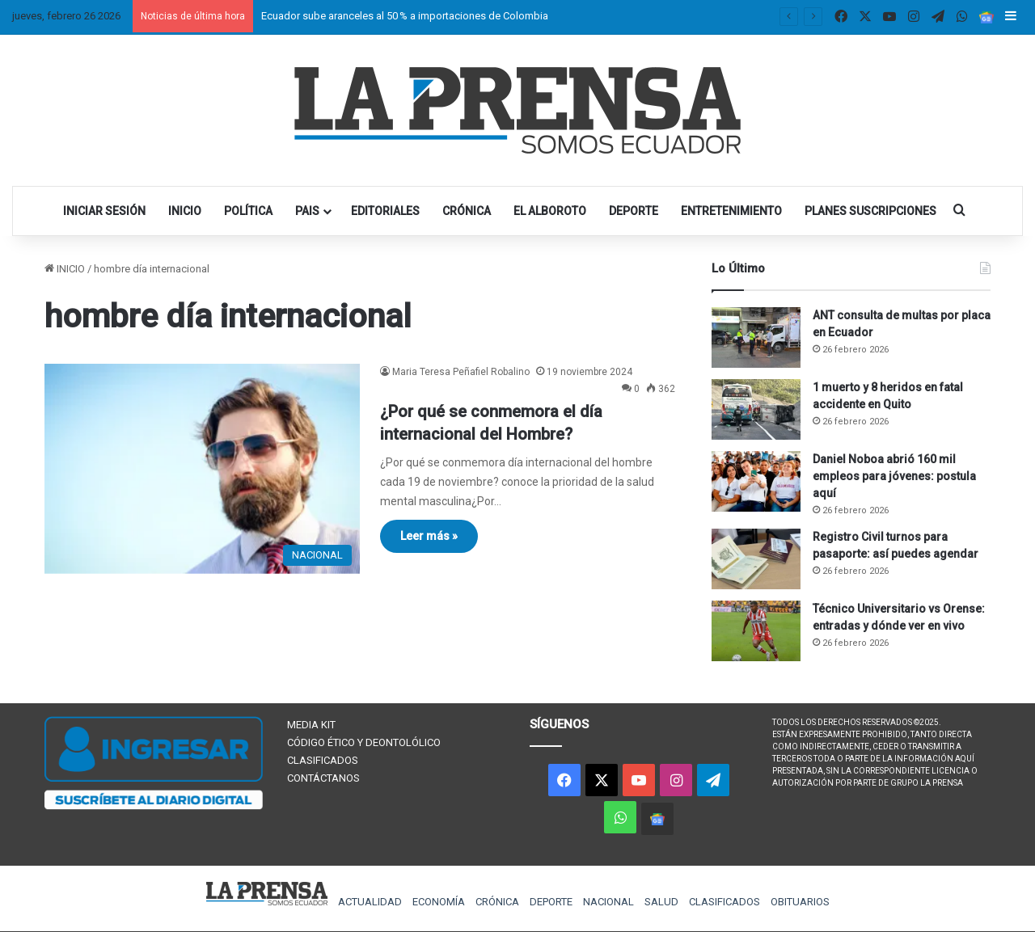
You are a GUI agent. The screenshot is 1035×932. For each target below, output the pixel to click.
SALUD (661, 902)
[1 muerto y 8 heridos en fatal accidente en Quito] (756, 409)
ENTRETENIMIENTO (731, 211)
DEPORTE (633, 211)
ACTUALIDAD (370, 902)
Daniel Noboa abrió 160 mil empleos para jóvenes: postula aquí (894, 476)
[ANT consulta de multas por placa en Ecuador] (756, 337)
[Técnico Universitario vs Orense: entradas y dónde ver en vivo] (756, 631)
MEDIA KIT (311, 725)
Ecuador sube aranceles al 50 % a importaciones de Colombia (404, 16)
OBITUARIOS (800, 902)
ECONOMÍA (438, 902)
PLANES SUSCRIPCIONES (870, 211)
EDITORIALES (385, 211)
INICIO (184, 211)
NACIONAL (608, 902)
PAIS (307, 211)
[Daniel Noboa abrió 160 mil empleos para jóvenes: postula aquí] (756, 481)
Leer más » (429, 535)
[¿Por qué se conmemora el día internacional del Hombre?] (202, 469)
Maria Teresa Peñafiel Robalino (461, 371)
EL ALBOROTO (549, 211)
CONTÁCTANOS (323, 778)
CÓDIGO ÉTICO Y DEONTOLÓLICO (364, 742)
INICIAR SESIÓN (104, 211)
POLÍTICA (248, 211)
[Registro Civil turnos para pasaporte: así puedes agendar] (756, 559)
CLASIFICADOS (322, 760)
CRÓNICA (466, 211)
